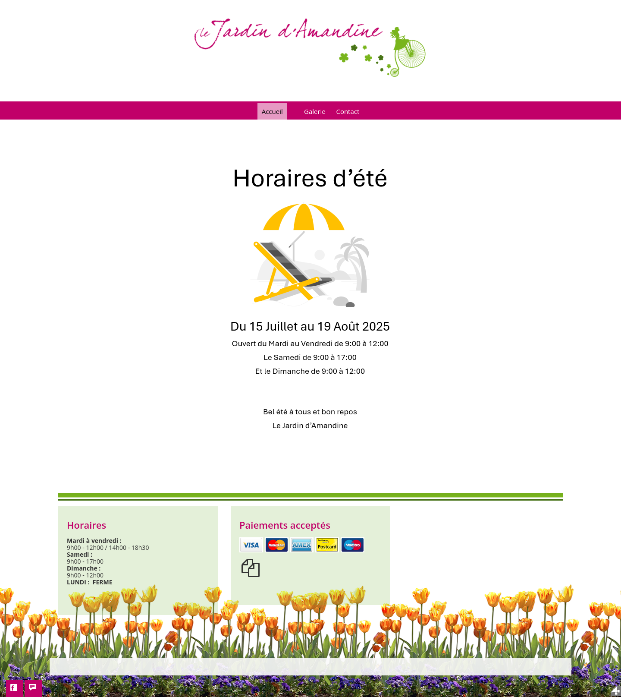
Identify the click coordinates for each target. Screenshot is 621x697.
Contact (347, 111)
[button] (14, 688)
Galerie (315, 111)
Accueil (272, 111)
